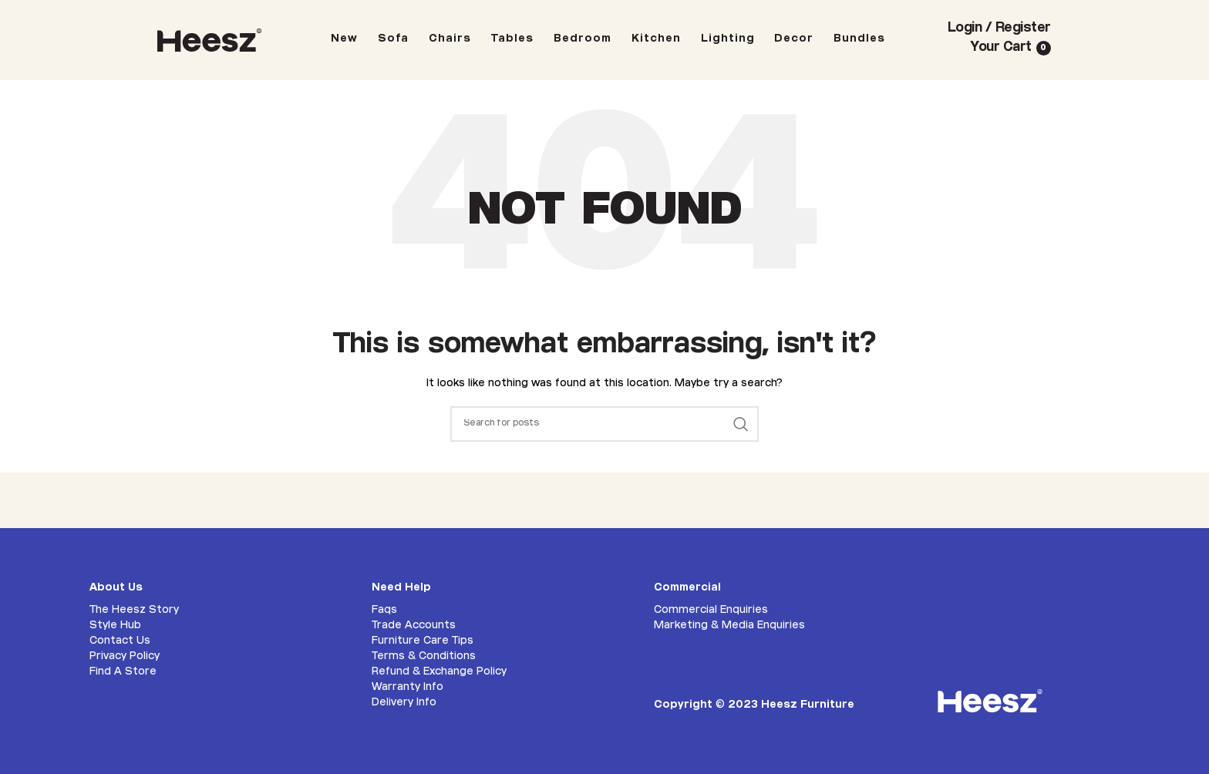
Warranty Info (407, 687)
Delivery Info (404, 703)
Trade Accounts (414, 626)
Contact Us (119, 641)
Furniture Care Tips (422, 641)
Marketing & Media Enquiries (729, 626)
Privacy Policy (124, 656)
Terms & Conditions (424, 656)
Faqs (384, 610)
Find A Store (123, 672)
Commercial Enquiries (711, 610)
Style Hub (115, 626)
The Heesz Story (134, 610)
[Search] (604, 424)
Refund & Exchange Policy (439, 672)
